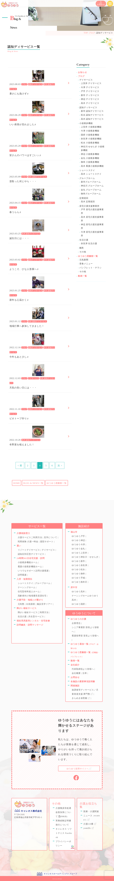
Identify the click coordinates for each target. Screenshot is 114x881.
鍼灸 (81, 248)
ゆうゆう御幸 (79, 574)
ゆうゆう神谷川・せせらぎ (85, 557)
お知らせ (82, 72)
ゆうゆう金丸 (79, 549)
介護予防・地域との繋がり (30, 600)
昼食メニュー (86, 264)
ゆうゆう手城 (79, 578)
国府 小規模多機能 (90, 135)
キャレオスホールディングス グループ (60, 874)
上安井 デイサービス (91, 83)
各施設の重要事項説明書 (83, 681)
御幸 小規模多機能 (90, 162)
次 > (60, 465)
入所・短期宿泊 (24, 579)
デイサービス (33, 378)
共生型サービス (36, 616)
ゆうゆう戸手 (79, 536)
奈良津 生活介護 (89, 243)
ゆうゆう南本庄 (80, 582)
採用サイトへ (79, 769)
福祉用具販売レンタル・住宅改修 (33, 621)
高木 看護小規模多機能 (92, 166)
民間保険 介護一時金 (28, 541)
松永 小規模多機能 (90, 143)
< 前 (20, 465)
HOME (16, 483)
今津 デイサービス (90, 87)
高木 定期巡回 (88, 201)
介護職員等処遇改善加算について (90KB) (63, 812)
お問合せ (101, 3)
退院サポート (47, 541)
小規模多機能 (86, 123)
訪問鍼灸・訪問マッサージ (30, 625)
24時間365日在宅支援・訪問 (31, 558)
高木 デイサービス (90, 103)
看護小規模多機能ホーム (30, 566)
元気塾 (21, 604)
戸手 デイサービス (90, 91)
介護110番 (89, 824)
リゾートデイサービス (29, 550)
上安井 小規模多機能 (91, 127)
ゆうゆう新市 (79, 561)
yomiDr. (88, 828)
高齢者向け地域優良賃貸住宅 (32, 596)
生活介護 (83, 240)
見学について (51, 537)
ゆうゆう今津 (79, 544)
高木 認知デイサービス (37, 177)
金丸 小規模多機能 (90, 158)
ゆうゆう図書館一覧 (57, 483)
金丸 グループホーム (91, 190)
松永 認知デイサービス (92, 115)
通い (19, 546)
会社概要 (76, 673)
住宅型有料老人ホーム (29, 591)
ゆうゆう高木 (79, 591)
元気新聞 (83, 260)
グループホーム (87, 178)
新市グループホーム (91, 182)
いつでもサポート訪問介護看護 (33, 571)
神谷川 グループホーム (92, 186)
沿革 (84, 673)
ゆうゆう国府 (79, 604)
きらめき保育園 (81, 698)
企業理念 (76, 623)
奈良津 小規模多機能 (91, 139)
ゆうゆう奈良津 (80, 565)
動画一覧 (82, 276)
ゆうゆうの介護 (78, 619)
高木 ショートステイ (91, 174)
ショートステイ (87, 170)
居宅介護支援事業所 (89, 206)
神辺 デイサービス (90, 99)
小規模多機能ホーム (28, 562)
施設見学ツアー (45, 604)
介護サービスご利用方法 (30, 537)
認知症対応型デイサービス (31, 554)
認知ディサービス (35, 84)
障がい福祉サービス (27, 608)
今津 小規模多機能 (90, 131)
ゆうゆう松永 (79, 569)
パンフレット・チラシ (90, 268)
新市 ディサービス (90, 95)
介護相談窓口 (23, 533)
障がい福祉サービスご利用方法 (33, 612)
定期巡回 (83, 198)
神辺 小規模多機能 (90, 154)
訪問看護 (22, 575)
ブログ (24, 84)
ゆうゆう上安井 (80, 553)
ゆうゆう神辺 (79, 540)
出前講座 (31, 604)
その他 (82, 252)
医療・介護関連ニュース (91, 815)
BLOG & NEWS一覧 (33, 483)
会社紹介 (75, 665)
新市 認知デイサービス (92, 111)
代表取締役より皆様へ (83, 669)
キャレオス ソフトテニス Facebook (64, 833)
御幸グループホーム (91, 194)
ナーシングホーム (27, 587)
